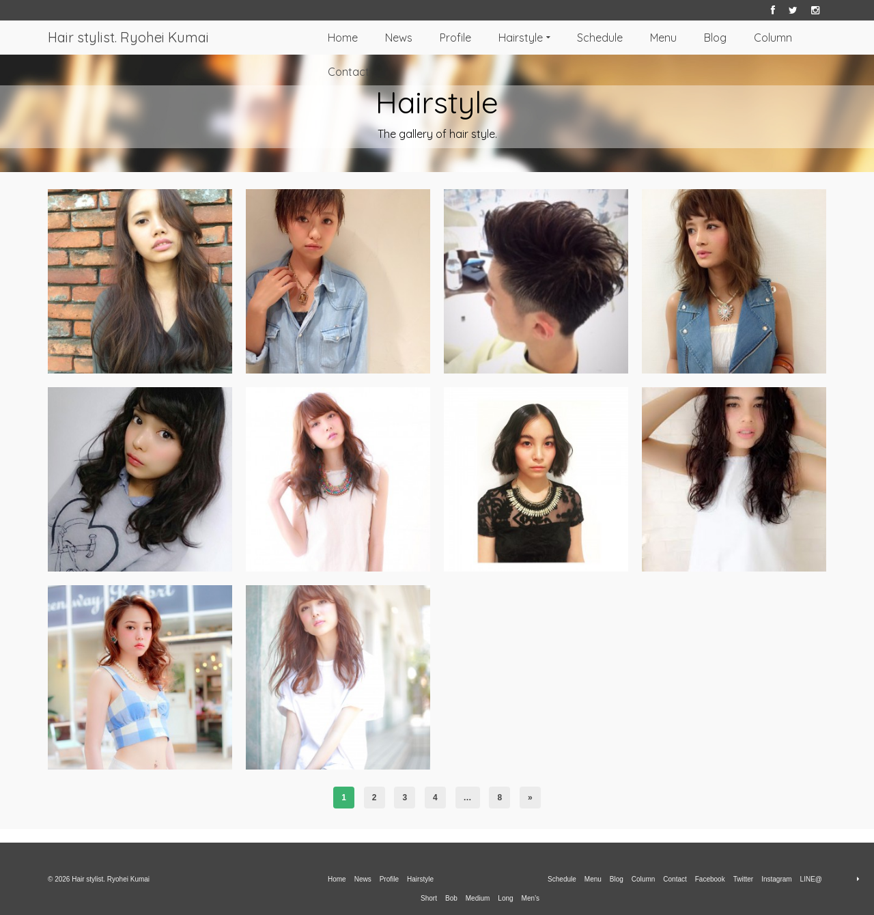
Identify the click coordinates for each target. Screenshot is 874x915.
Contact (348, 72)
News (398, 37)
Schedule (600, 37)
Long (505, 898)
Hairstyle (520, 37)
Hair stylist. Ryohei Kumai (128, 37)
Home (343, 37)
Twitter (743, 879)
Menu (663, 37)
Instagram (776, 879)
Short (429, 898)
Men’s (531, 898)
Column (773, 37)
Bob (451, 898)
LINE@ (811, 879)
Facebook (710, 879)
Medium (478, 898)
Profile (455, 37)
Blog (715, 37)
